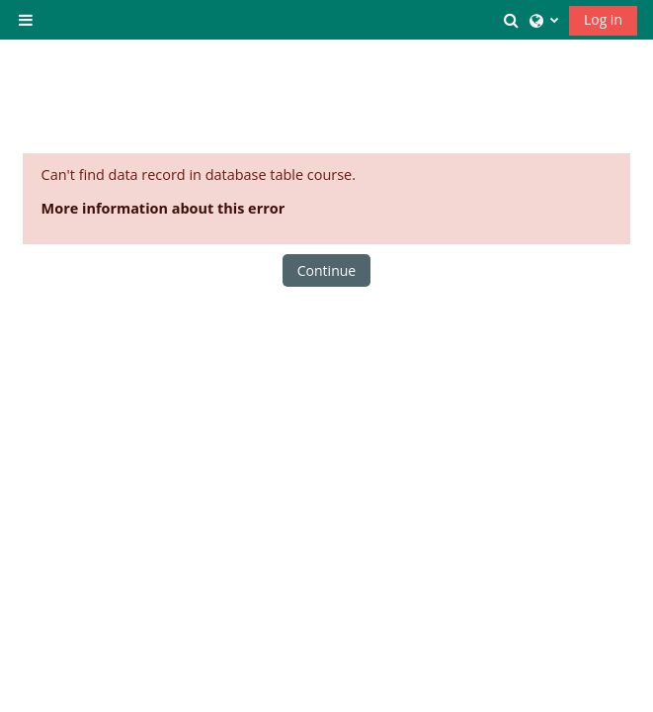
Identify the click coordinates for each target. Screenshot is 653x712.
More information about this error (163, 208)
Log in (603, 19)
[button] (512, 20)
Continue (326, 270)
